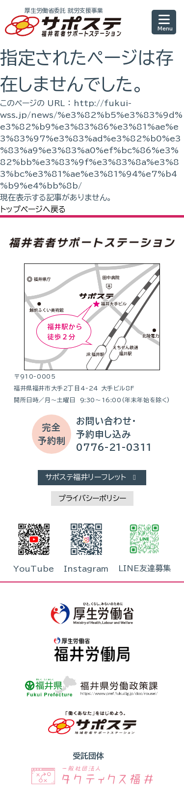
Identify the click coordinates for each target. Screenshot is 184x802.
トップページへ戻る (33, 209)
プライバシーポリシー (92, 498)
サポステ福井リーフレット (92, 477)
